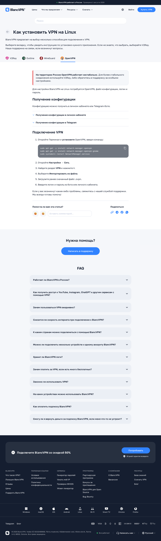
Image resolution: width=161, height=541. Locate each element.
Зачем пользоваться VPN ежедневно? (80, 307)
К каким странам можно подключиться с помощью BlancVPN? (80, 332)
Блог (136, 484)
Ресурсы (72, 9)
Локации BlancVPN (14, 479)
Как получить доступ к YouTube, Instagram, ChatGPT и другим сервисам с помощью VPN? (80, 293)
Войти (131, 9)
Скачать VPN (140, 479)
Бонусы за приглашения (89, 483)
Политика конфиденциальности (41, 483)
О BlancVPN (114, 475)
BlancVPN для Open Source (92, 490)
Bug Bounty (88, 496)
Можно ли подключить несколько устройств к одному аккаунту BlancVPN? (80, 344)
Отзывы (9, 484)
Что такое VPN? (12, 475)
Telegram (9, 523)
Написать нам (125, 533)
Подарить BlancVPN (14, 493)
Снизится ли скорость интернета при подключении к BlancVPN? (80, 319)
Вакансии (113, 479)
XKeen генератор (65, 488)
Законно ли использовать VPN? (80, 381)
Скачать (87, 9)
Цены (34, 9)
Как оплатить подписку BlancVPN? (80, 406)
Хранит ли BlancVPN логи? (80, 357)
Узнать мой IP (63, 479)
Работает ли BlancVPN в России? (80, 279)
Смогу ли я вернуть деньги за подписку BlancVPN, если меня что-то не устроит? (80, 419)
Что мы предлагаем (52, 9)
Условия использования (38, 476)
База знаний (140, 475)
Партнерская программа (89, 476)
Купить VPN (146, 9)
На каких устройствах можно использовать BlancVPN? (80, 394)
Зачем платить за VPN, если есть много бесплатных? (80, 369)
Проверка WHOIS (65, 484)
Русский (149, 533)
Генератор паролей (66, 475)
